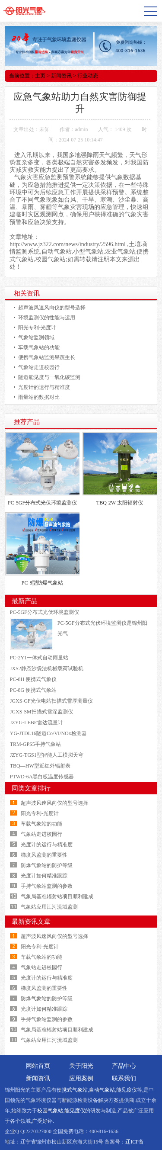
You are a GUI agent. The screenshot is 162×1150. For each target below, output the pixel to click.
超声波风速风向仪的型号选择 (52, 308)
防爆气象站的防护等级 (47, 865)
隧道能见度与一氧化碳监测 (49, 377)
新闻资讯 (61, 76)
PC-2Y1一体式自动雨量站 (39, 658)
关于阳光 (81, 1066)
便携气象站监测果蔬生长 (46, 357)
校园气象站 (50, 1111)
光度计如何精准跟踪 (44, 876)
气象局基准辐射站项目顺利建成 (57, 896)
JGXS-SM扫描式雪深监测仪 (41, 712)
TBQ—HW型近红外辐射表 (40, 766)
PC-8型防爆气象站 (43, 583)
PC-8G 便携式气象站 (33, 690)
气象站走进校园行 (39, 367)
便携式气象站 (72, 1090)
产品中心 (124, 1066)
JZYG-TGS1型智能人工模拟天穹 (46, 755)
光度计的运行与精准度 (44, 387)
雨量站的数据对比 (39, 397)
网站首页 (38, 1066)
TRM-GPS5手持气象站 (35, 744)
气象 (117, 177)
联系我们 (124, 1078)
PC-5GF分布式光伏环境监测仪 (42, 503)
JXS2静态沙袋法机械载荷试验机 (46, 668)
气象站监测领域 (36, 337)
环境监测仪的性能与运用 (46, 318)
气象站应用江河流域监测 (49, 907)
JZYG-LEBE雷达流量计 (36, 723)
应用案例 (81, 1078)
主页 (40, 76)
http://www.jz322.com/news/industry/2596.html (68, 244)
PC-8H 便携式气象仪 (33, 679)
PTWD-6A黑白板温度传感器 (42, 777)
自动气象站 (102, 1090)
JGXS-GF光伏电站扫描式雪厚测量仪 (51, 701)
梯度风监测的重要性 (44, 855)
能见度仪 (126, 1090)
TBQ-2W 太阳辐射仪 (119, 503)
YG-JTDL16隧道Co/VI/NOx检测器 (48, 733)
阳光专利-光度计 (37, 327)
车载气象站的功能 (39, 347)
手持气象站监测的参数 (47, 886)
